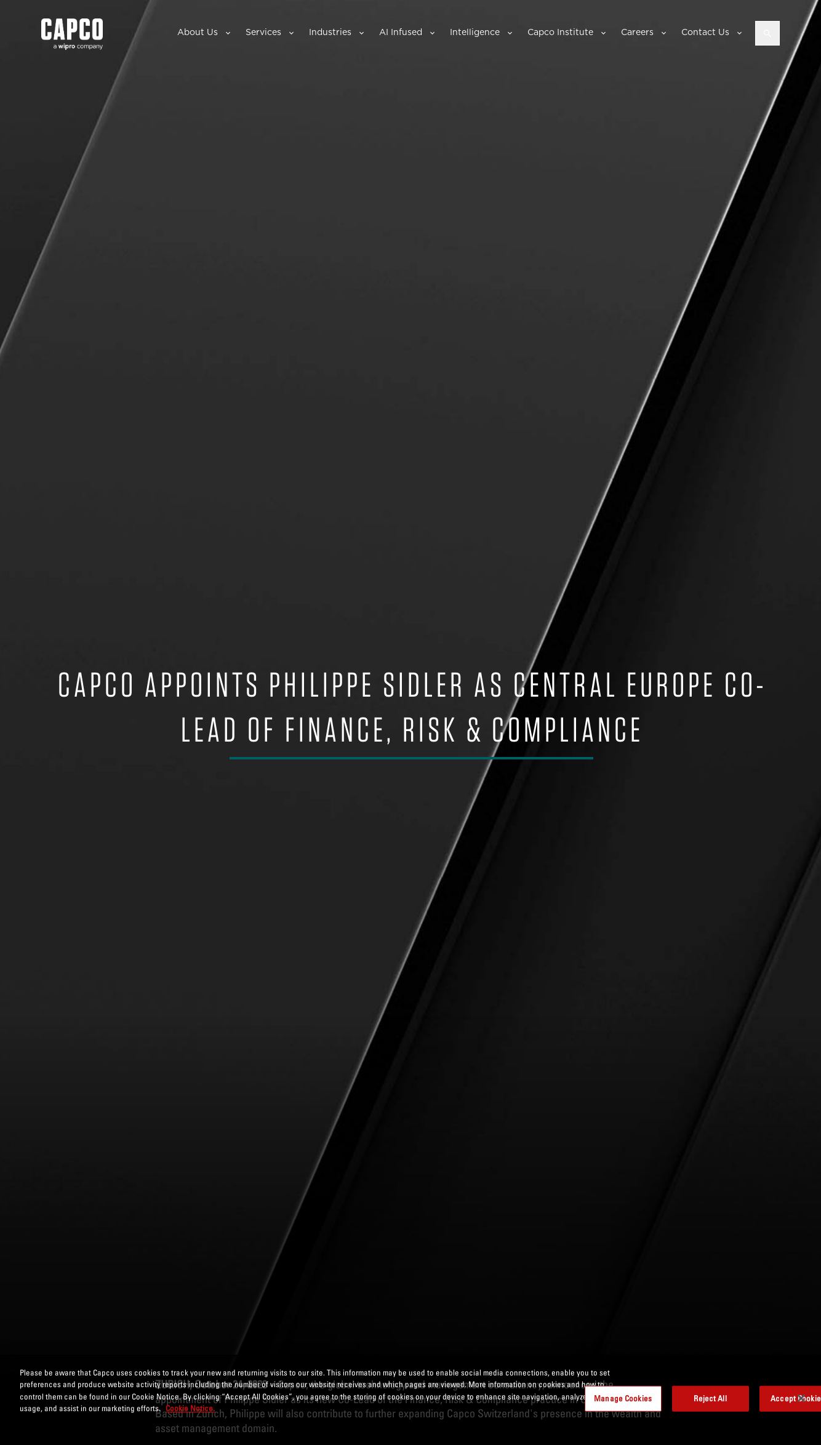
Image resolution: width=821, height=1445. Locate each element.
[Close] (801, 1398)
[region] (410, 1400)
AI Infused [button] (400, 32)
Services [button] (263, 32)
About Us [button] (197, 32)
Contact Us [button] (705, 32)
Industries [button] (330, 32)
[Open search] (767, 33)
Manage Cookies (623, 1398)
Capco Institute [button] (560, 32)
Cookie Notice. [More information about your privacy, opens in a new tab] (190, 1408)
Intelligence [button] (475, 32)
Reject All (710, 1398)
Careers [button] (637, 32)
